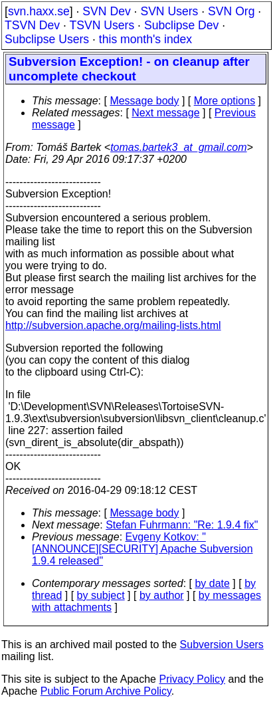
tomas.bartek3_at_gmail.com (178, 147)
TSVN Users (101, 25)
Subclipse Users (47, 39)
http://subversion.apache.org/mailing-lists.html (113, 325)
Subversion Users (222, 644)
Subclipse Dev (181, 25)
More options (225, 100)
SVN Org (231, 11)
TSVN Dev (32, 25)
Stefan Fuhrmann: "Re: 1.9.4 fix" (182, 525)
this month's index (145, 39)
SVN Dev (106, 11)
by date (212, 583)
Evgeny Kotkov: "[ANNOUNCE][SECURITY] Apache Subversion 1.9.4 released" (142, 548)
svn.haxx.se (39, 11)
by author (161, 595)
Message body (144, 100)
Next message (165, 112)
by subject (101, 595)
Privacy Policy (192, 679)
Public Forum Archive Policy (106, 691)
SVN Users (169, 11)
